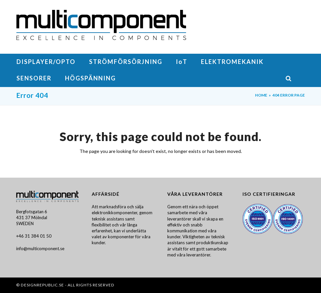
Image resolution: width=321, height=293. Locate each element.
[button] (295, 79)
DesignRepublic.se (42, 284)
